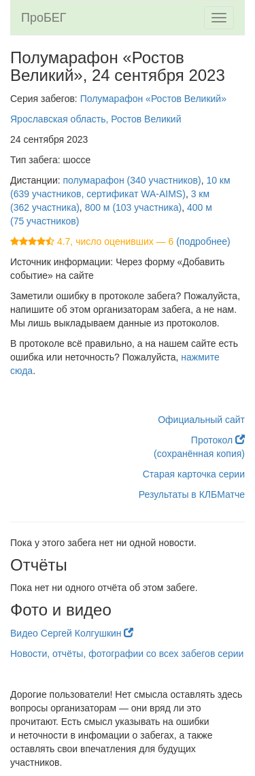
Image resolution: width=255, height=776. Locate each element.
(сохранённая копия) (199, 453)
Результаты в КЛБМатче (192, 494)
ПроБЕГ (44, 17)
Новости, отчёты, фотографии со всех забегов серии (126, 653)
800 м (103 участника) (133, 207)
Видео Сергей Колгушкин (71, 633)
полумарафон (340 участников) (132, 180)
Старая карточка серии (194, 474)
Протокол (218, 440)
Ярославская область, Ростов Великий (96, 119)
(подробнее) (203, 241)
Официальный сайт (201, 419)
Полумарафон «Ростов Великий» (153, 98)
